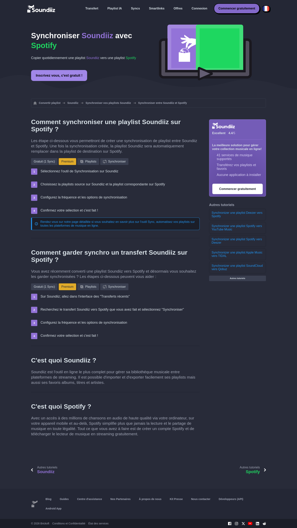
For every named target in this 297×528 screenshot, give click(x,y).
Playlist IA (114, 8)
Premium (67, 161)
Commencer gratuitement (236, 8)
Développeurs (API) (231, 499)
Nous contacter (200, 499)
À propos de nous (150, 499)
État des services (98, 523)
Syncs (135, 8)
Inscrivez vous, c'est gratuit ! (59, 75)
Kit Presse (176, 499)
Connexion (199, 8)
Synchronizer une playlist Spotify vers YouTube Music (237, 227)
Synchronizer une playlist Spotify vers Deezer (237, 241)
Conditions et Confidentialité (68, 523)
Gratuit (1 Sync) (44, 161)
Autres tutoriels (237, 278)
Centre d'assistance (89, 499)
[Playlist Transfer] (41, 8)
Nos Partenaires (120, 499)
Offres (178, 8)
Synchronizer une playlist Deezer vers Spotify (237, 214)
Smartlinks (157, 8)
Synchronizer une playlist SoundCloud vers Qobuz (237, 267)
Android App (53, 508)
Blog (48, 499)
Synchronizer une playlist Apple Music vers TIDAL (237, 254)
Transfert (91, 8)
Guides (64, 499)
